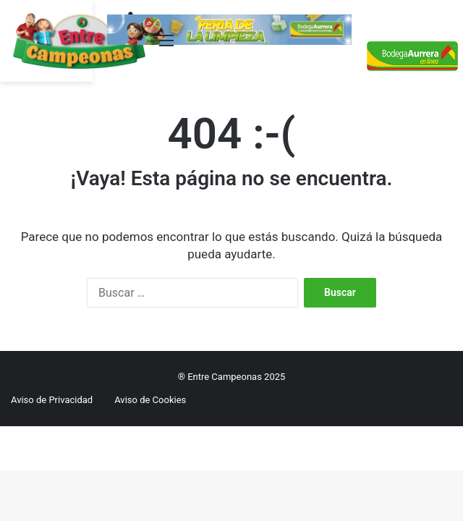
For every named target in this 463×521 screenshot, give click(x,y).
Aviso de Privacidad (52, 399)
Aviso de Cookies (150, 399)
